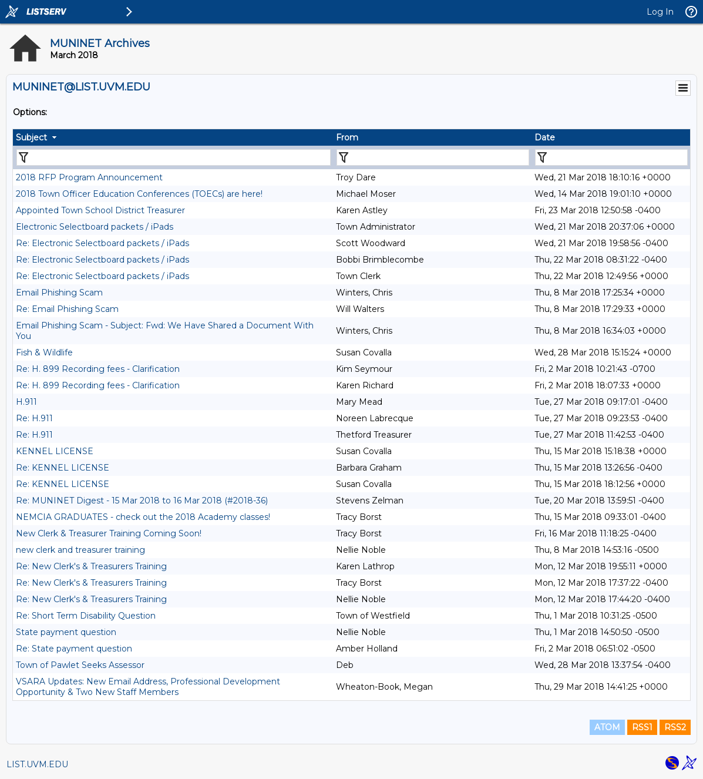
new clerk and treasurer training (80, 550)
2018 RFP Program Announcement (89, 177)
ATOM (607, 727)
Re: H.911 (34, 418)
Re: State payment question (74, 648)
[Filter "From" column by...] (433, 157)
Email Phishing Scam (59, 292)
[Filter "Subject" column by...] (173, 157)
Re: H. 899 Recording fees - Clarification (98, 369)
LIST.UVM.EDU (37, 764)
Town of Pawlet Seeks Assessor (80, 665)
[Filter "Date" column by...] (611, 157)
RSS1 (642, 727)
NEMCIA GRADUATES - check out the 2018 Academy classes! (143, 517)
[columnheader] (173, 137)
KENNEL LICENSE (54, 451)
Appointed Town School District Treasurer (100, 210)
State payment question (66, 632)
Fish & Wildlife (44, 352)
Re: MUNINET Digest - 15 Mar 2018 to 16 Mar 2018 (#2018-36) (142, 500)
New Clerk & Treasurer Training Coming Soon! (108, 533)
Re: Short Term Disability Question (86, 615)
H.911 (26, 402)
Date (544, 137)
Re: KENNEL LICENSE (62, 467)
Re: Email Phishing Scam (67, 309)
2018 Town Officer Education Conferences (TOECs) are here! (139, 194)
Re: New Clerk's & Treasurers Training (91, 566)
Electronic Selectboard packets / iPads (94, 226)
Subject (31, 137)
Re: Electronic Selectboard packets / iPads (102, 243)
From (347, 137)
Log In (660, 11)
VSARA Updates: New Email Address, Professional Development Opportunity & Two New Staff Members (148, 686)
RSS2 (675, 727)
